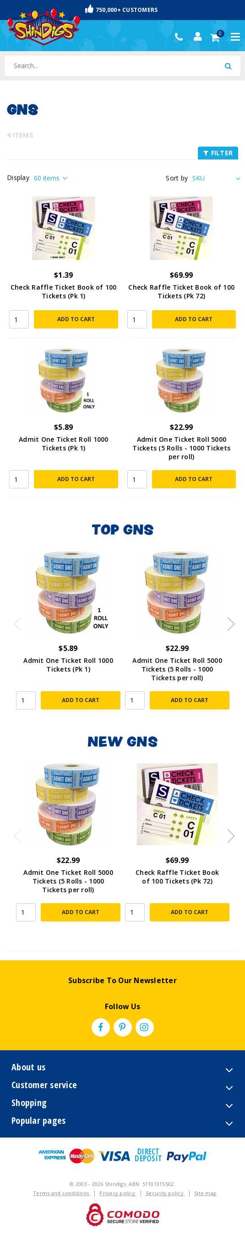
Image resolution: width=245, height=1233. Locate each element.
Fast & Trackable (122, 9)
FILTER (218, 152)
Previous (15, 621)
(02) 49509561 (181, 37)
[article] (68, 636)
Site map (205, 1193)
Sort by (177, 178)
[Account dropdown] (198, 36)
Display (18, 177)
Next (226, 621)
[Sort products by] (215, 178)
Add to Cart (76, 319)
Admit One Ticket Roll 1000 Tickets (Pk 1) (64, 443)
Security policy (165, 1193)
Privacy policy (117, 1193)
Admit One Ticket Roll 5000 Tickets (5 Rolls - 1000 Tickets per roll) (181, 448)
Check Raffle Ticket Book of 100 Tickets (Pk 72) (181, 291)
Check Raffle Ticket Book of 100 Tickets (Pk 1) (64, 291)
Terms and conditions (61, 1193)
